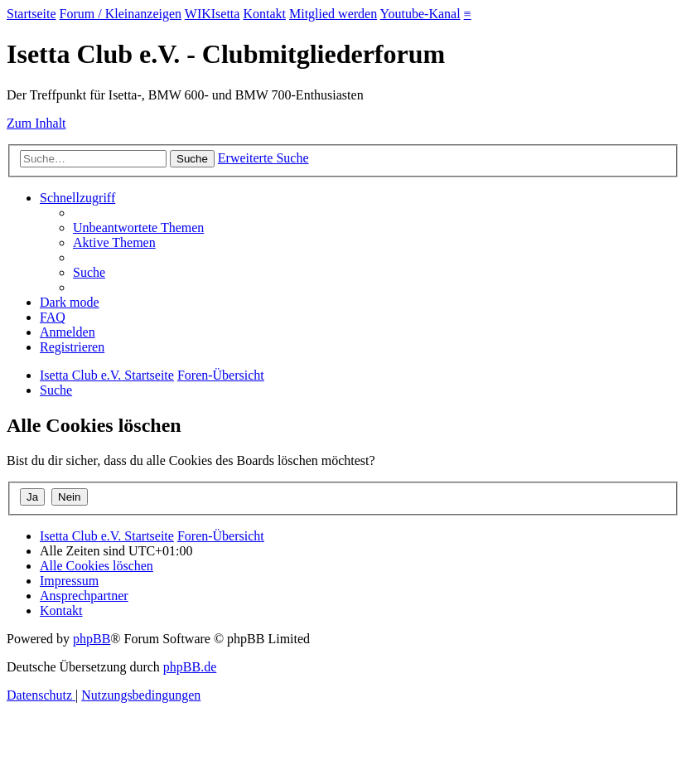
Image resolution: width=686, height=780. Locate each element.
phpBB (91, 639)
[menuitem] (138, 227)
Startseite (31, 14)
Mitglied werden (333, 14)
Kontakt (264, 14)
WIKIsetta (212, 14)
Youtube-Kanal (420, 14)
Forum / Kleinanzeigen (121, 14)
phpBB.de (189, 667)
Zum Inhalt (36, 123)
